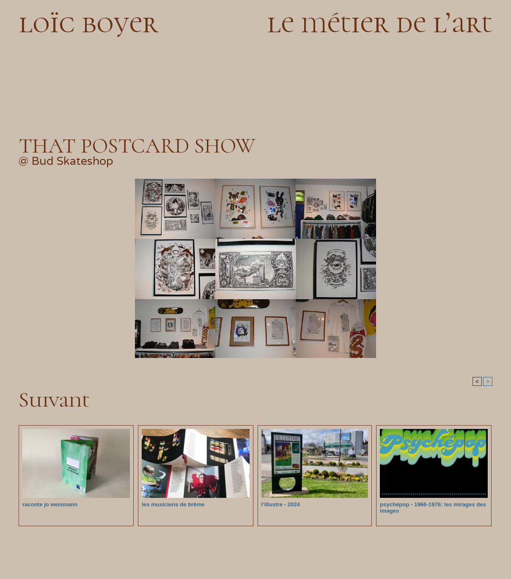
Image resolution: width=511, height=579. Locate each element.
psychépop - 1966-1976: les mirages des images (432, 507)
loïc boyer (88, 22)
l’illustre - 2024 (280, 504)
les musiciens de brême (173, 504)
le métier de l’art (379, 22)
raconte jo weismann (49, 504)
